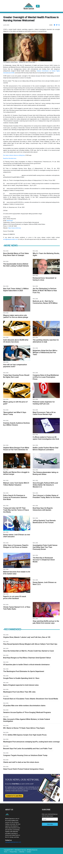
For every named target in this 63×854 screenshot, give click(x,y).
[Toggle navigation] (37, 6)
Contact (29, 852)
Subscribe (50, 824)
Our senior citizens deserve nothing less (14, 155)
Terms (5, 852)
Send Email (10, 220)
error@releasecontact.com (10, 239)
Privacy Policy (13, 852)
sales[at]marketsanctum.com (13, 842)
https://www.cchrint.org (14, 228)
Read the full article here (9, 158)
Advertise (21, 852)
